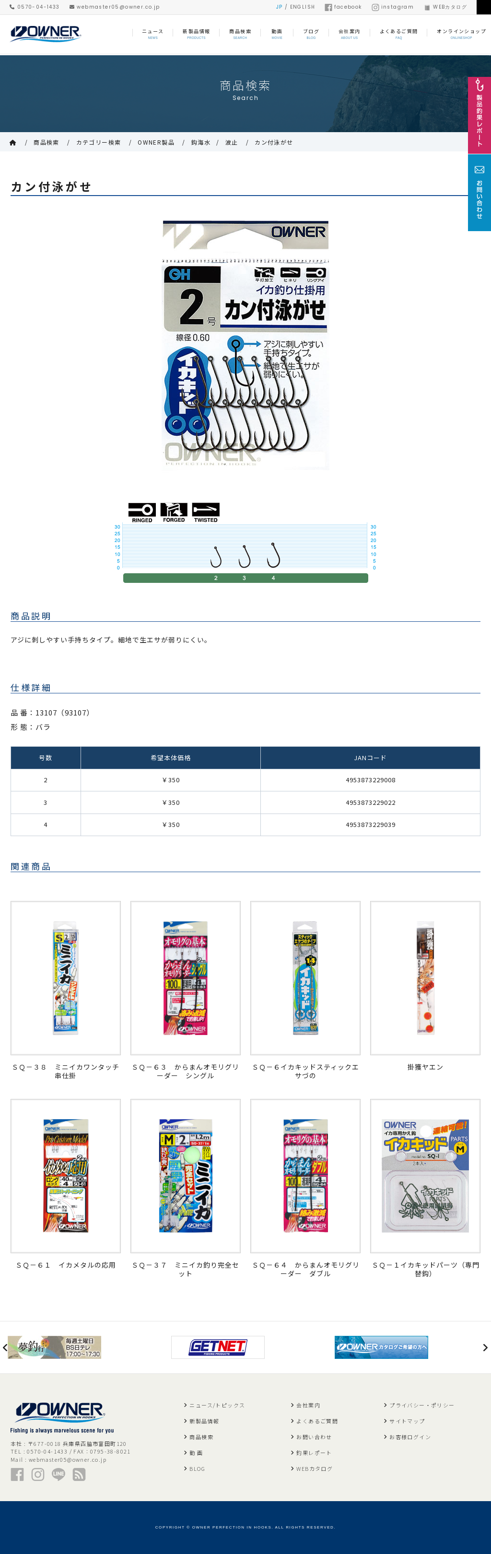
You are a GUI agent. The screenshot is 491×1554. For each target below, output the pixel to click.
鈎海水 (200, 142)
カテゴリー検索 (98, 142)
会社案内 (308, 1405)
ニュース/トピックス (217, 1405)
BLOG (197, 1468)
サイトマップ (407, 1421)
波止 (231, 142)
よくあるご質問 (317, 1421)
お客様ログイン (410, 1437)
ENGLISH (303, 7)
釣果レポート (314, 1452)
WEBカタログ (445, 7)
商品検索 (46, 142)
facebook (343, 7)
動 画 (196, 1452)
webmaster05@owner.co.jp (115, 7)
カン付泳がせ (274, 142)
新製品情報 (204, 1421)
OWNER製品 (156, 142)
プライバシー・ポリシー (422, 1405)
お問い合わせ (314, 1437)
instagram (393, 7)
